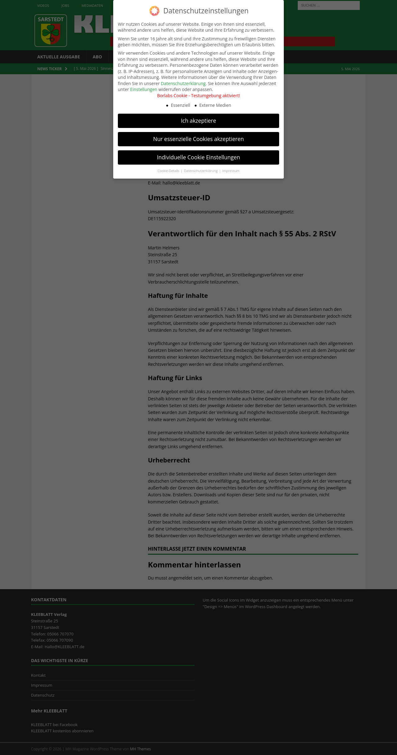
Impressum (230, 169)
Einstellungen (143, 88)
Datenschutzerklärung (183, 82)
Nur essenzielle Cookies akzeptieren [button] (198, 137)
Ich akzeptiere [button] (198, 119)
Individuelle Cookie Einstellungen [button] (198, 156)
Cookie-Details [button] (169, 169)
